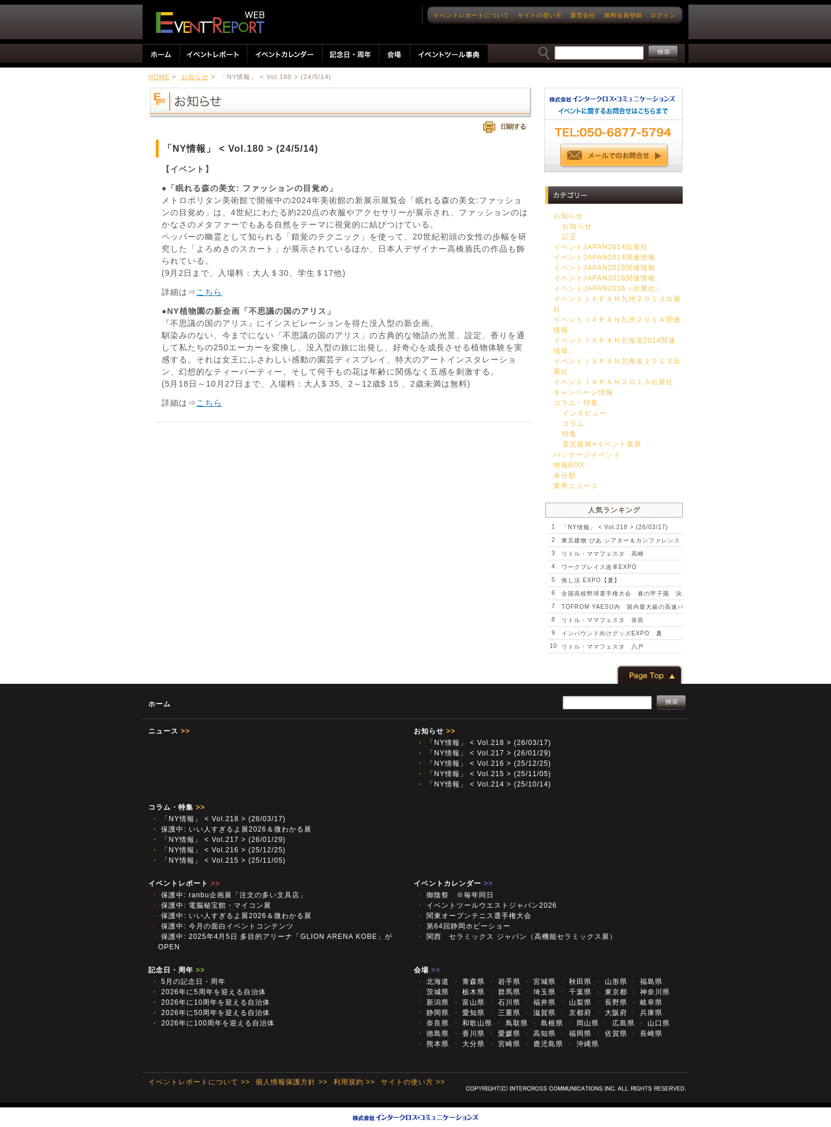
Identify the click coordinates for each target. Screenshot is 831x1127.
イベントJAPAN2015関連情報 (604, 268)
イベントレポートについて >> (199, 1082)
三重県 (504, 1013)
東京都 (610, 992)
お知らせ (195, 76)
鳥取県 (511, 1023)
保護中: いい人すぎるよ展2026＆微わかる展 (231, 829)
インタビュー (584, 413)
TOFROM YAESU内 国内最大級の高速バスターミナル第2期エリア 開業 (669, 607)
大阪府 (610, 1013)
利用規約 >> (354, 1082)
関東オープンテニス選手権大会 (474, 916)
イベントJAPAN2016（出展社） (608, 288)
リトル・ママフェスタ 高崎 (603, 554)
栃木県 (468, 992)
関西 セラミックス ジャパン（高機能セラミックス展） (517, 937)
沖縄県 (583, 1044)
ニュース (169, 731)
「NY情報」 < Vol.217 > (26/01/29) (484, 753)
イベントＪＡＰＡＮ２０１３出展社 (613, 382)
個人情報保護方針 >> (291, 1082)
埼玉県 (539, 992)
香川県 (468, 1033)
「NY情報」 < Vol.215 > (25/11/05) (484, 774)
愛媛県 (504, 1033)
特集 (569, 434)
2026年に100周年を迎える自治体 (213, 1023)
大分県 (468, 1044)
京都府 (575, 1013)
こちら (209, 292)
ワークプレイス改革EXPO (599, 567)
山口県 (654, 1023)
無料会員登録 (623, 15)
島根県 (547, 1023)
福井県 (539, 1002)
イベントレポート (184, 883)
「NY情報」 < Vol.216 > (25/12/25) (484, 763)
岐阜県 (646, 1002)
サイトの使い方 (540, 15)
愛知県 (468, 1013)
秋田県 (575, 982)
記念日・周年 (176, 970)
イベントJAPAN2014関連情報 (604, 257)
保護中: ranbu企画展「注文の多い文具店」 (229, 895)
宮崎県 (504, 1044)
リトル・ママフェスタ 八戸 (603, 646)
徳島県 (433, 1033)
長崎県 (646, 1033)
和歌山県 (472, 1023)
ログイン (663, 15)
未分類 (564, 475)
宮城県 (539, 982)
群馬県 (504, 992)
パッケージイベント (587, 455)
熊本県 (433, 1044)
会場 (427, 970)
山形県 (610, 982)
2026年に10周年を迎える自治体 (210, 1002)
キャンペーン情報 (583, 392)
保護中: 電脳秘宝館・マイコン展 (211, 905)
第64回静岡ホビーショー (464, 926)
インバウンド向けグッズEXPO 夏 (612, 633)
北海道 (433, 982)
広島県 (618, 1023)
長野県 (610, 1002)
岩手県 (504, 982)
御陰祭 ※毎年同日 (455, 895)
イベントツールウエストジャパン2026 (490, 905)
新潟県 (433, 1002)
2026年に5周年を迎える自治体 (208, 992)
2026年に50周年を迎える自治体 (210, 1013)
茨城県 (433, 992)
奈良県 (433, 1023)
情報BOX (569, 465)
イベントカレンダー (453, 883)
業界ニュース (575, 486)
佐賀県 (610, 1033)
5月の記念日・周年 (188, 982)
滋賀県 (539, 1013)
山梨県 (575, 1002)
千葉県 (575, 992)
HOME (159, 76)
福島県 (646, 982)
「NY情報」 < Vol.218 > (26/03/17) (615, 527)
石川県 (504, 1002)
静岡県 (433, 1013)
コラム (573, 424)
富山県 (468, 1002)
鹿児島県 (543, 1044)
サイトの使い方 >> (413, 1082)
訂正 (569, 237)
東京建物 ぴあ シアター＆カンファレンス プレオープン (643, 540)
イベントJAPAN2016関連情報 (604, 278)
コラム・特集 (575, 403)
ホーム (159, 704)
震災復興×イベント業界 (602, 444)
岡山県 (583, 1023)
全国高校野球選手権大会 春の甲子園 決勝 (625, 593)
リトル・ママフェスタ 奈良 (603, 620)
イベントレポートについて (471, 15)
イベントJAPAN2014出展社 (600, 247)
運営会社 (583, 15)
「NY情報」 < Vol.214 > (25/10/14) (484, 784)
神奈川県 (650, 992)
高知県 (539, 1033)
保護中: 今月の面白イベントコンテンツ (222, 926)
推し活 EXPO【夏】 (591, 580)
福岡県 (575, 1033)
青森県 (468, 982)
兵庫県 (646, 1013)
